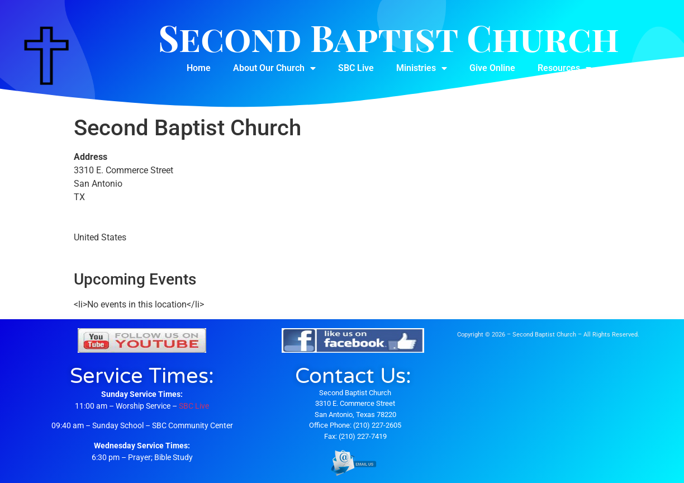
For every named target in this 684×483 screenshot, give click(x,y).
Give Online (492, 68)
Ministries (421, 68)
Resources (564, 68)
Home (199, 68)
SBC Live (356, 68)
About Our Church (274, 68)
